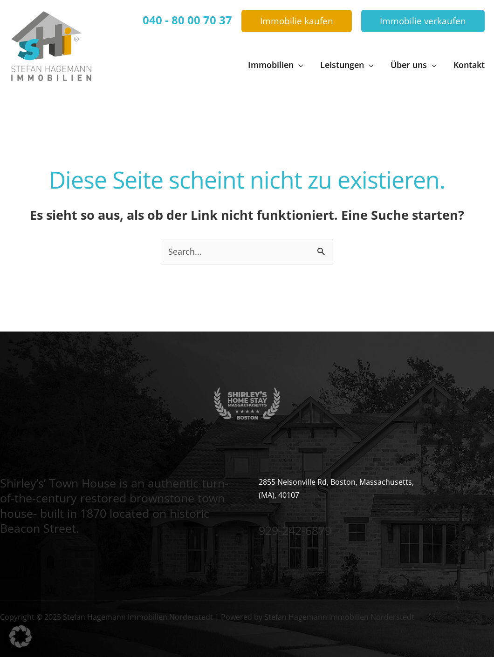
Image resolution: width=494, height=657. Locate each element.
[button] (296, 21)
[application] (298, 64)
